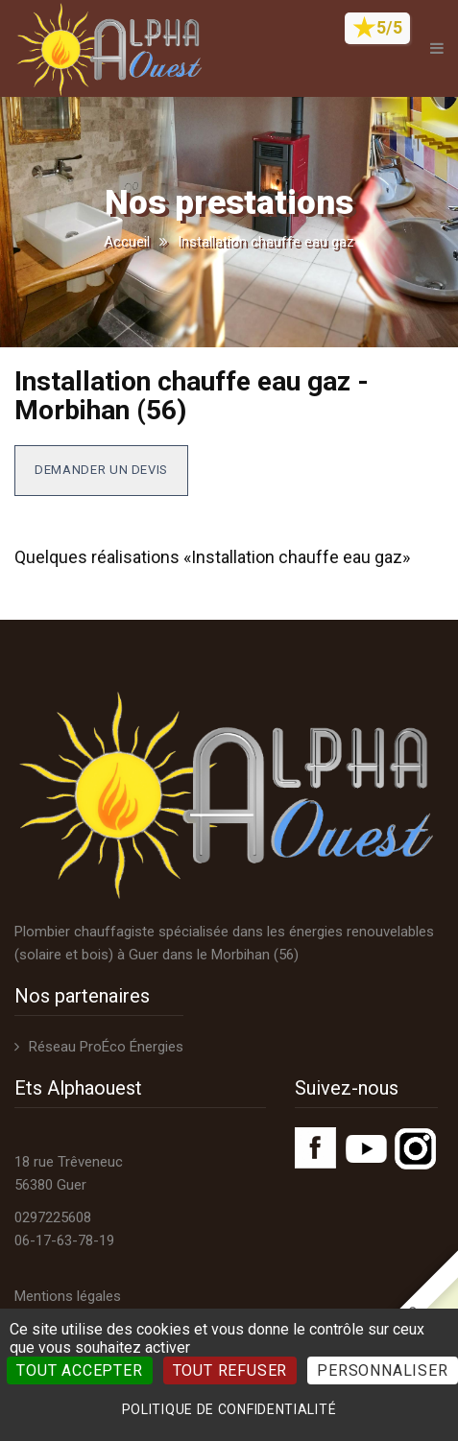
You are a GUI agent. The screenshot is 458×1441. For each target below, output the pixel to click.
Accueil (127, 241)
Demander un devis (101, 469)
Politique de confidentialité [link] (229, 1409)
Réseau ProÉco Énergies (106, 1046)
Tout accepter (79, 1370)
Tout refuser (230, 1370)
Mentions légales (67, 1296)
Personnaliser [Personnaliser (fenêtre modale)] (382, 1370)
